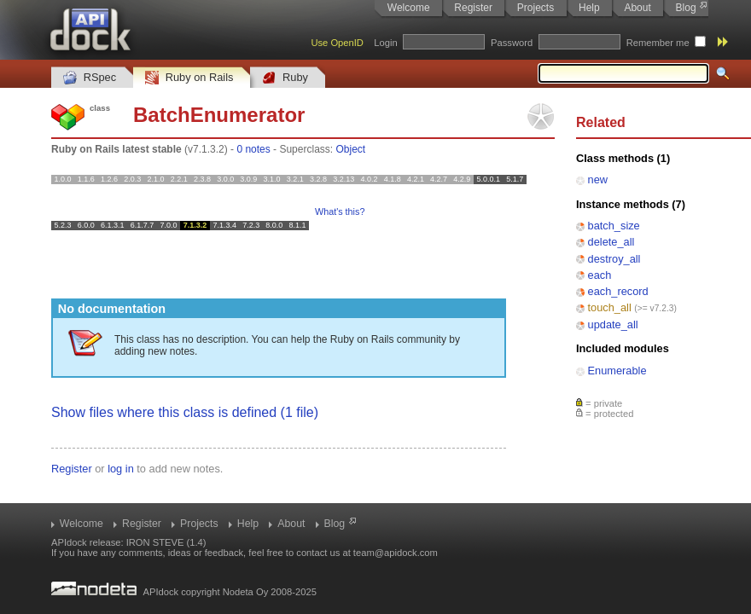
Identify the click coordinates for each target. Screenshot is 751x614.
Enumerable (617, 370)
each (600, 275)
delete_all (611, 241)
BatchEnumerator (219, 114)
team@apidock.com (395, 552)
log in (121, 468)
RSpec (89, 78)
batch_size (614, 225)
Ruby (285, 78)
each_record (618, 291)
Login (385, 43)
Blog (686, 8)
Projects (535, 8)
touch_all (610, 307)
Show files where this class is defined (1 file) (184, 412)
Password (512, 43)
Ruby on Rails (189, 78)
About (637, 8)
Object (350, 149)
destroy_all (614, 258)
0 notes (253, 149)
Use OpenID (337, 43)
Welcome (408, 8)
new (598, 179)
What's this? (339, 211)
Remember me (658, 43)
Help (589, 8)
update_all (613, 324)
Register (473, 8)
